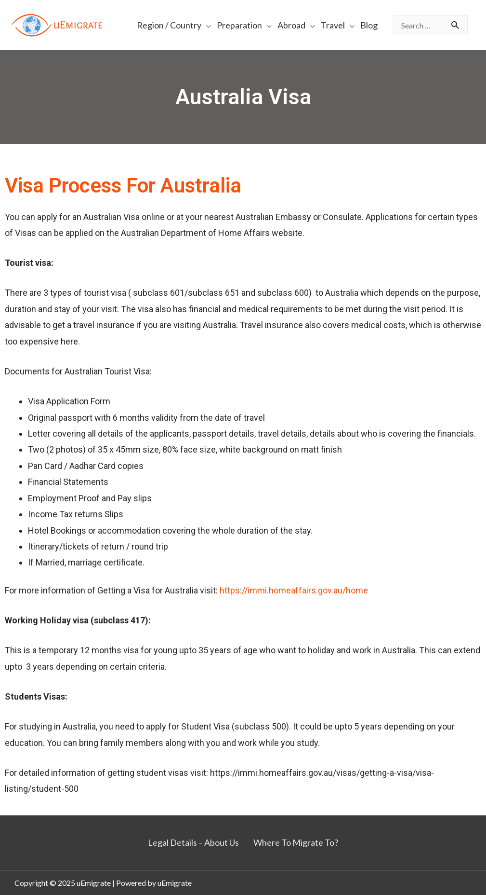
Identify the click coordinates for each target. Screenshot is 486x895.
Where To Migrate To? (295, 842)
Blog (369, 25)
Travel (333, 25)
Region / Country (169, 25)
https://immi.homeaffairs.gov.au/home (294, 590)
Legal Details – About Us (193, 842)
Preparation (239, 25)
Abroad (291, 25)
